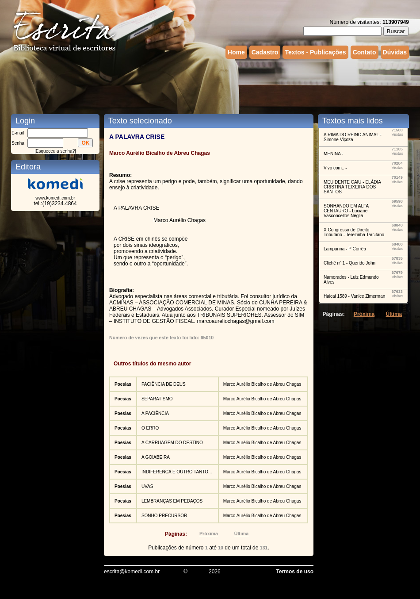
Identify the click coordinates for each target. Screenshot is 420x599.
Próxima (208, 533)
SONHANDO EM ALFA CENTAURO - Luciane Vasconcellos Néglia (346, 211)
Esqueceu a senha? (55, 151)
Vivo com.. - (335, 167)
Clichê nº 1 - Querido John (349, 263)
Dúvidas (395, 52)
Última (241, 533)
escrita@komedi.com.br (132, 571)
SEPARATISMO (157, 398)
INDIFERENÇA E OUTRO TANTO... (176, 471)
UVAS (147, 486)
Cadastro (265, 52)
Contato (364, 52)
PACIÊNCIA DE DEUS (163, 384)
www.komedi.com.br (55, 198)
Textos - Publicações (315, 52)
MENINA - (333, 153)
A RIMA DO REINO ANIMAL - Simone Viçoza (353, 137)
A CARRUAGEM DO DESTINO (172, 442)
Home (236, 52)
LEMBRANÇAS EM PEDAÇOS (171, 501)
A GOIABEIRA (155, 457)
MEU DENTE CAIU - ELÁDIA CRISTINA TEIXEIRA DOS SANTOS (352, 187)
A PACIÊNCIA (155, 413)
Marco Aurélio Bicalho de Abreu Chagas (262, 384)
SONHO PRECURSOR (164, 515)
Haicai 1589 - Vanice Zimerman (354, 296)
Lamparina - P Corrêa (345, 248)
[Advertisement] (210, 85)
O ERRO (150, 428)
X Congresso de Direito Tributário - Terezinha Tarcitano (354, 232)
